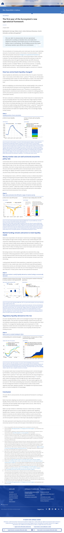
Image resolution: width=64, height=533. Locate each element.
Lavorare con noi (13, 494)
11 (40, 417)
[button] (62, 1)
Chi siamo (11, 492)
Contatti (11, 499)
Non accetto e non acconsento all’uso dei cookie (46, 529)
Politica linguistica (44, 500)
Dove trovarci (12, 501)
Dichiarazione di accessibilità (47, 499)
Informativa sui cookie (45, 497)
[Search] (31, 4)
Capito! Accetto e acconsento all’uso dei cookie (17, 529)
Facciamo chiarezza (13, 496)
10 (35, 376)
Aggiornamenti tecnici (30, 495)
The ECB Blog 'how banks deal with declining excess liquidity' (18, 469)
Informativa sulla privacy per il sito (47, 494)
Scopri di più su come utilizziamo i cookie (42, 526)
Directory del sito (5, 504)
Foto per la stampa (13, 497)
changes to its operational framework (29, 54)
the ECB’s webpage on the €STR (26, 466)
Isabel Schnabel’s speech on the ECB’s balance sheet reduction (24, 459)
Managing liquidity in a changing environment (21, 428)
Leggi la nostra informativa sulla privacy (22, 526)
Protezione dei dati (44, 492)
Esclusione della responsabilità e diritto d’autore (32, 492)
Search (58, 4)
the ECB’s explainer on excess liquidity (20, 432)
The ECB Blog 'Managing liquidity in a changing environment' (18, 482)
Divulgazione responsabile (31, 497)
